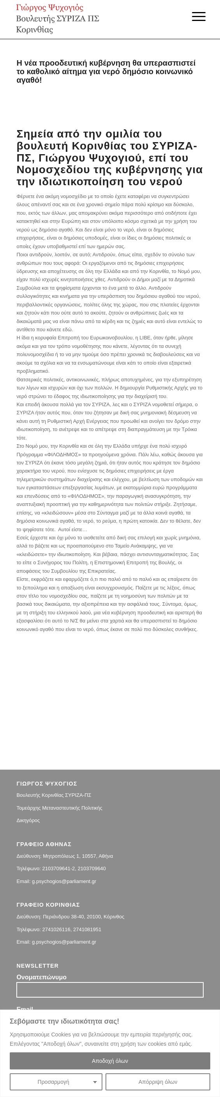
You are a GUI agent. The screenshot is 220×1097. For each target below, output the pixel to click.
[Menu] (192, 16)
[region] (110, 1053)
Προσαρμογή (53, 1082)
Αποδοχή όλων (110, 1061)
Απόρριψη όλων (158, 1082)
